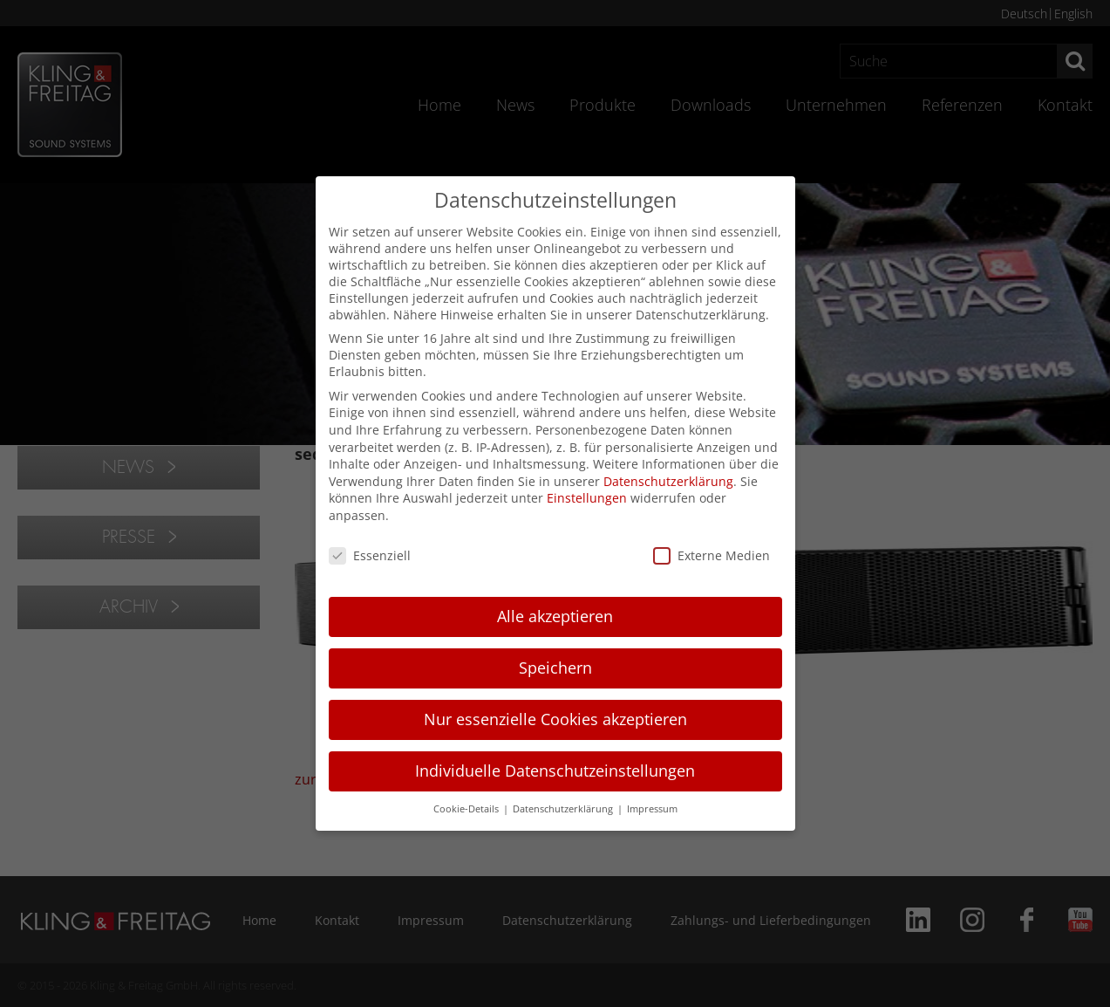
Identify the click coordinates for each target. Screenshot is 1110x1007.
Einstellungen (587, 498)
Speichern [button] (555, 667)
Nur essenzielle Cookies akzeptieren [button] (555, 719)
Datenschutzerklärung (668, 481)
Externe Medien (711, 555)
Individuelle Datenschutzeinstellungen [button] (555, 770)
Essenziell (370, 555)
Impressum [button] (652, 809)
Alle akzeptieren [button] (555, 616)
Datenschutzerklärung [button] (564, 809)
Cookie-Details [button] (467, 809)
